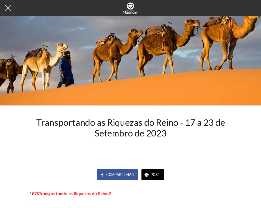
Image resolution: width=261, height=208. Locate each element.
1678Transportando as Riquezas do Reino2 (70, 193)
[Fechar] (8, 8)
